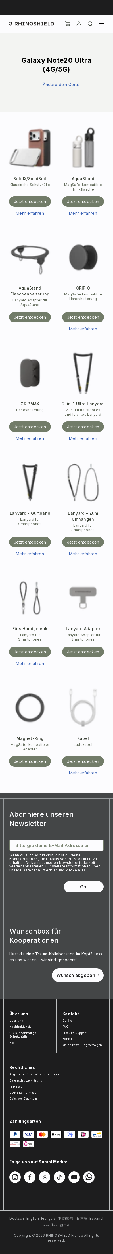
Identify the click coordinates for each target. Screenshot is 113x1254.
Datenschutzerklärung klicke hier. (54, 870)
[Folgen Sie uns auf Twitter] (44, 1177)
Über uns (16, 1020)
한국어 (65, 1225)
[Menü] (101, 24)
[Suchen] (90, 24)
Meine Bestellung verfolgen (82, 1045)
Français (48, 1218)
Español (96, 1218)
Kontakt (68, 1038)
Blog (12, 1042)
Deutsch (16, 1218)
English (32, 1218)
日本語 (82, 1218)
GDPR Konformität (22, 1092)
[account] (78, 24)
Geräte (67, 1020)
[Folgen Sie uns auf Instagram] (15, 1177)
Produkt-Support (74, 1033)
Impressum (17, 1086)
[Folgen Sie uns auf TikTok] (59, 1177)
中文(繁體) (66, 1218)
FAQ (65, 1026)
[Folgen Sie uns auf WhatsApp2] (89, 1177)
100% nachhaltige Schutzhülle (22, 1034)
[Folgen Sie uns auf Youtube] (74, 1177)
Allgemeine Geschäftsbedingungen (34, 1074)
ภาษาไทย (50, 1225)
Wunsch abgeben (77, 975)
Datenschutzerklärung (25, 1080)
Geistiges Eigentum (23, 1098)
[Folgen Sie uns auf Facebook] (29, 1177)
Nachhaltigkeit (20, 1026)
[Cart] (67, 24)
